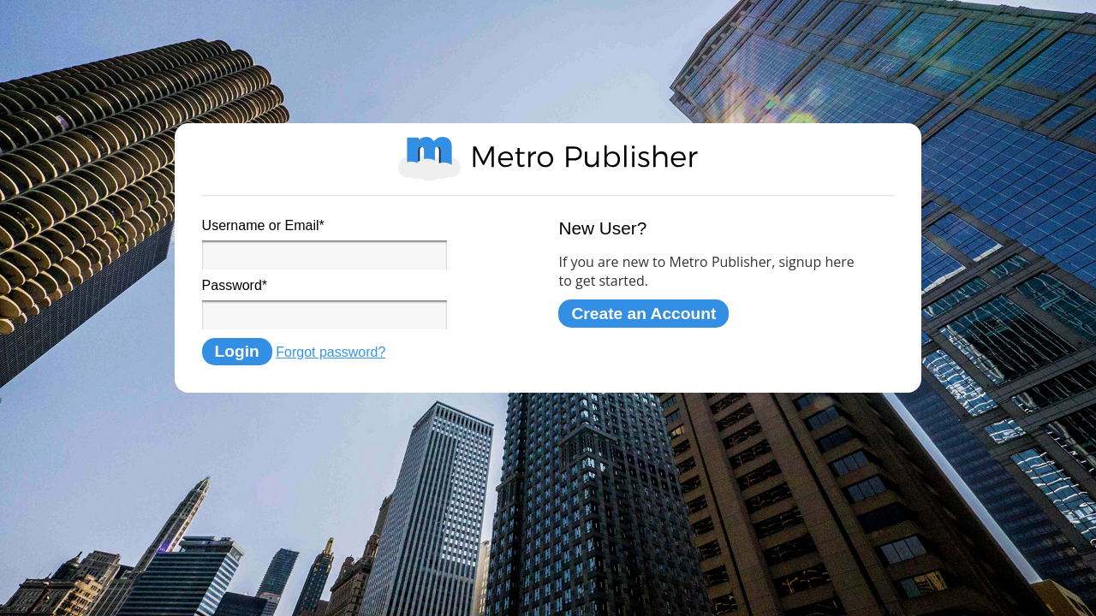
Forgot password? (330, 352)
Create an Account (643, 314)
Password (234, 285)
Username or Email (263, 225)
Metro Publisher (548, 159)
